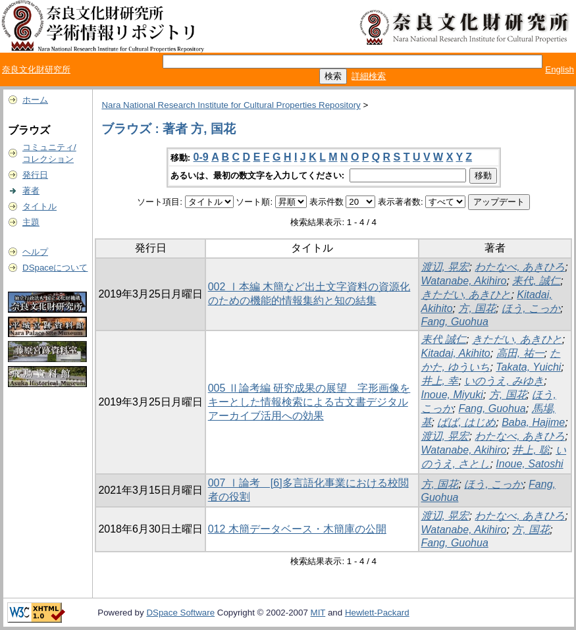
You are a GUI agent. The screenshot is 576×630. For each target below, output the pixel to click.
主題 (30, 222)
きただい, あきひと (466, 294)
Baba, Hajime (533, 422)
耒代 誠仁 (443, 339)
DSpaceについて (55, 268)
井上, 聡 (531, 450)
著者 (30, 191)
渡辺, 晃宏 (445, 267)
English (559, 69)
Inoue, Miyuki (452, 394)
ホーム (35, 100)
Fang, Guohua (454, 321)
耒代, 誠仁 (536, 280)
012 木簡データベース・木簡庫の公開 (297, 529)
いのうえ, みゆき (504, 380)
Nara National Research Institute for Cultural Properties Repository (230, 105)
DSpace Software (180, 612)
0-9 (201, 157)
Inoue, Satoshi (529, 463)
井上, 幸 (440, 380)
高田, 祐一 (520, 353)
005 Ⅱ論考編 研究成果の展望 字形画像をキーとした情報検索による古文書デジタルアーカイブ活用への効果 (309, 401)
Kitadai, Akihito (455, 353)
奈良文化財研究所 (36, 69)
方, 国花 (477, 308)
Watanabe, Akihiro (464, 280)
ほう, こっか (531, 308)
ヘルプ (35, 252)
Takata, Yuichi (528, 367)
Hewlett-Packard (377, 612)
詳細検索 (369, 76)
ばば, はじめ (466, 422)
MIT (318, 612)
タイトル (39, 206)
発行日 (35, 175)
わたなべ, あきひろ (520, 267)
